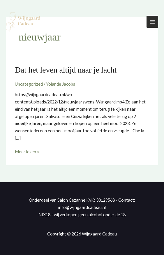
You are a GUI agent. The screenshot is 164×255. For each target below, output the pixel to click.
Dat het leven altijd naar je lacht (66, 70)
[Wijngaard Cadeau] (23, 21)
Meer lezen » (27, 151)
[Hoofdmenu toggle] (152, 21)
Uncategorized (29, 84)
